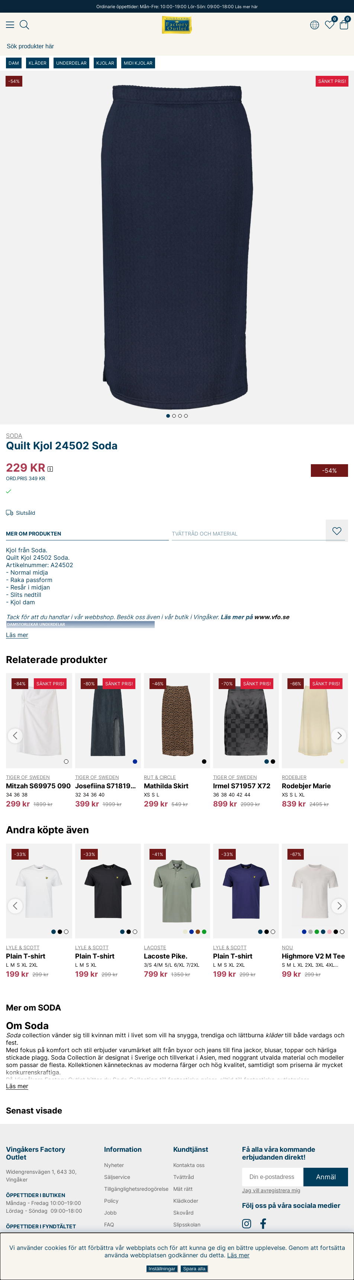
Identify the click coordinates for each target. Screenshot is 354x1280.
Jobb (110, 1212)
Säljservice (117, 1177)
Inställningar (162, 1268)
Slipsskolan (186, 1224)
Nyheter (114, 1165)
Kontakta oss (189, 1165)
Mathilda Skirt (166, 786)
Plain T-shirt (25, 956)
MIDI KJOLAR (138, 63)
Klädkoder (185, 1200)
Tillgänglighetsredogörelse (127, 1189)
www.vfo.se (271, 617)
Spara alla (194, 1268)
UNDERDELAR (71, 63)
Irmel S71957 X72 (241, 786)
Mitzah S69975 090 (38, 786)
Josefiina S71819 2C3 (103, 786)
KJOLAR (105, 63)
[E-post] (272, 1177)
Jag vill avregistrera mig (271, 1190)
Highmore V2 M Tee (313, 956)
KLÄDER (37, 63)
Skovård (183, 1212)
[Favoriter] (329, 25)
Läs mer (238, 1255)
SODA (14, 435)
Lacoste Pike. (165, 956)
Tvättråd (183, 1177)
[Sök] (177, 46)
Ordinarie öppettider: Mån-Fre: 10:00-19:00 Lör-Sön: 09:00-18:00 (177, 6)
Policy (111, 1200)
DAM (14, 63)
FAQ (109, 1224)
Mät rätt (183, 1189)
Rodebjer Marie (306, 786)
